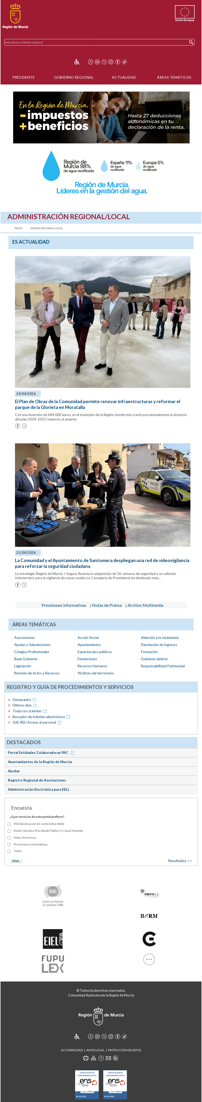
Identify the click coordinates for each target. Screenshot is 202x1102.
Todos (18, 851)
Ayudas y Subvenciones (32, 645)
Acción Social (88, 637)
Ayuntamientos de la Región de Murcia (40, 762)
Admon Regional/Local (46, 228)
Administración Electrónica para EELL (38, 789)
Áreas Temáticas (174, 77)
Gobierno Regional (74, 77)
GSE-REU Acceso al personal (38, 722)
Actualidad (124, 77)
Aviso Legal (95, 1050)
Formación (149, 652)
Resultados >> (180, 860)
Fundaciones (87, 659)
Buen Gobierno (26, 659)
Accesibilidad (72, 1050)
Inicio (18, 228)
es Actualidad (30, 242)
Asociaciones (24, 637)
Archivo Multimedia (145, 605)
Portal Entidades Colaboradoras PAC (42, 752)
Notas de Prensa (107, 605)
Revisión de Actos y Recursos (36, 673)
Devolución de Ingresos (159, 645)
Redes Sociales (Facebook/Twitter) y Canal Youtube (48, 830)
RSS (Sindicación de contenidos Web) (39, 823)
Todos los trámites (30, 711)
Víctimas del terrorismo (96, 673)
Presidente (23, 77)
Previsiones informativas (31, 844)
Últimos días (25, 705)
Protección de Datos (124, 1050)
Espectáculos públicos (95, 652)
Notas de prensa (25, 837)
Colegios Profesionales (31, 652)
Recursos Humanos (92, 666)
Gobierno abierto (154, 659)
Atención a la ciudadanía (160, 637)
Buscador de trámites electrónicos (42, 717)
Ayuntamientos (89, 645)
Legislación (22, 666)
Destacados (25, 700)
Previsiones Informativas (64, 605)
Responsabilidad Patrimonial (163, 666)
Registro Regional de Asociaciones (37, 780)
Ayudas (14, 771)
